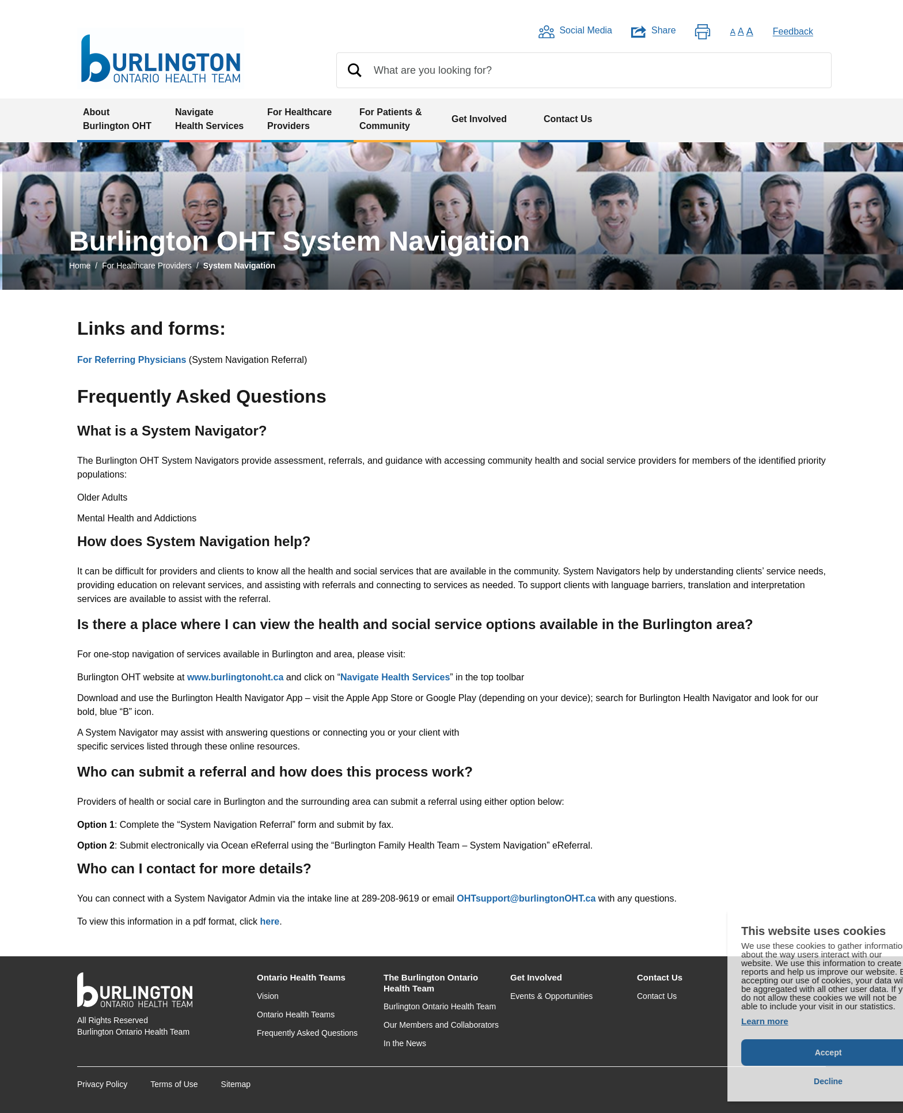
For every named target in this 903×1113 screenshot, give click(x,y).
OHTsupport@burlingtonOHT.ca (526, 898)
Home (79, 265)
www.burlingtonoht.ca (235, 677)
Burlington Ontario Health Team (440, 1006)
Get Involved (536, 977)
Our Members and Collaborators (441, 1024)
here (269, 921)
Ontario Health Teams (301, 977)
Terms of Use (174, 1084)
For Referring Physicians (131, 360)
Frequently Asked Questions (307, 1033)
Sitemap (236, 1084)
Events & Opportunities (551, 996)
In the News (405, 1043)
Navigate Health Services (395, 677)
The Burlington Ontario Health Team (431, 982)
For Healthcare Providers (147, 265)
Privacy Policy (102, 1084)
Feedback (793, 31)
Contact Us (659, 977)
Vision (268, 996)
